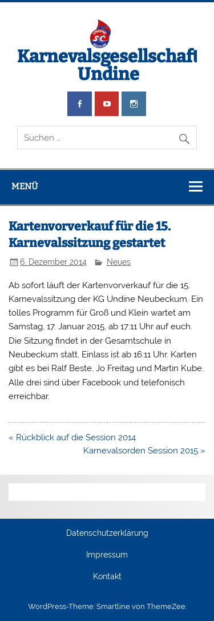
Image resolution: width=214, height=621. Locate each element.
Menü (24, 186)
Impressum (107, 555)
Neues (119, 261)
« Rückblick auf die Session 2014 (72, 437)
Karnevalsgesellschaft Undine (108, 65)
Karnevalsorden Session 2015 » (144, 450)
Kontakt (107, 577)
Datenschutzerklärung (107, 534)
